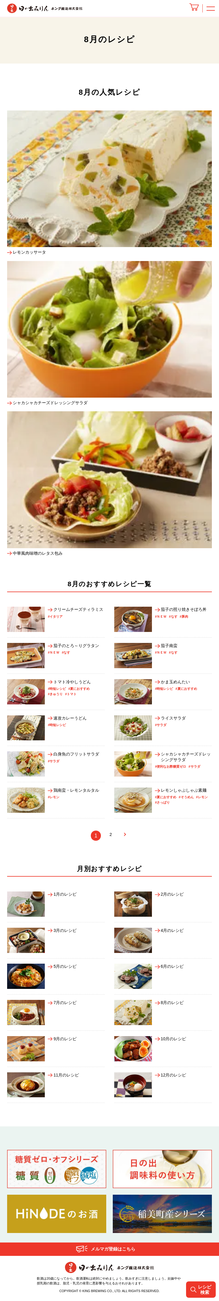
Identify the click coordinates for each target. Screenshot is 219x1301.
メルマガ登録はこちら (113, 1250)
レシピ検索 (200, 1289)
